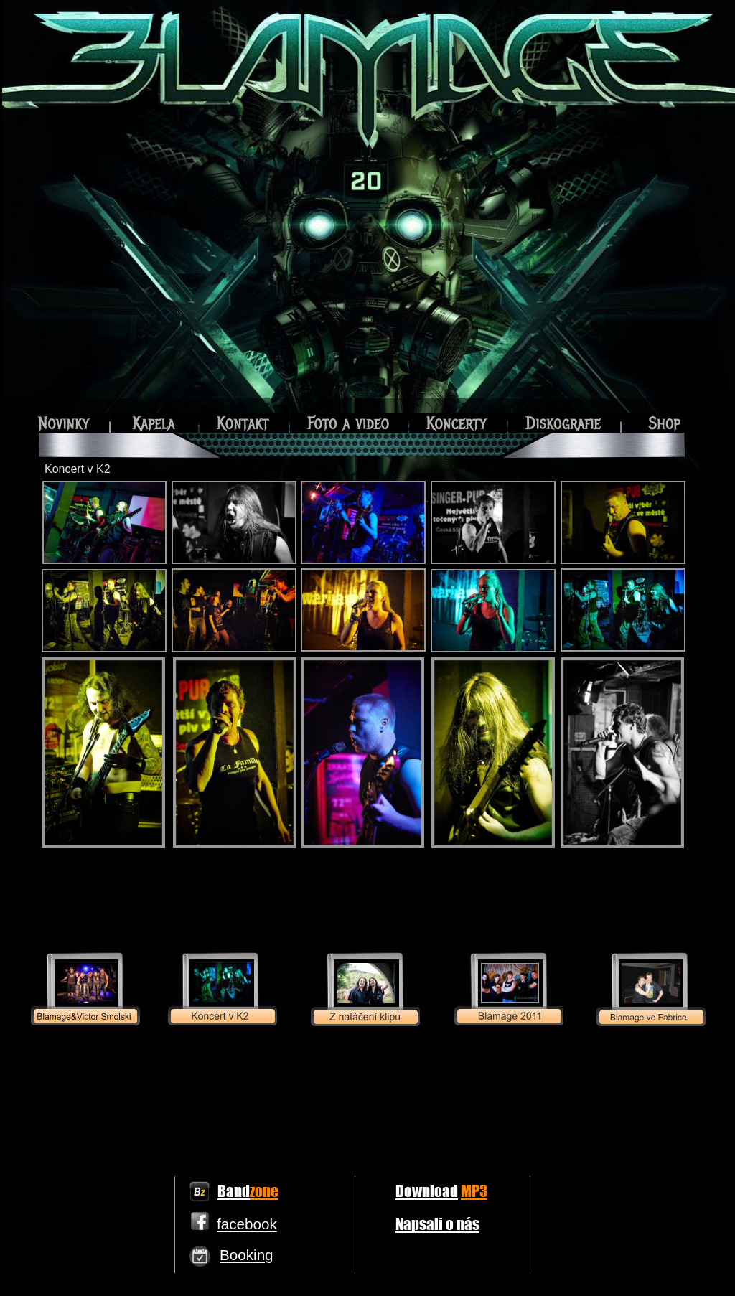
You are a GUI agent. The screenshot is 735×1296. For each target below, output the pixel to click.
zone (264, 1190)
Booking (246, 1254)
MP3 (474, 1190)
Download (426, 1190)
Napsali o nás (437, 1223)
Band (233, 1190)
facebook (247, 1224)
